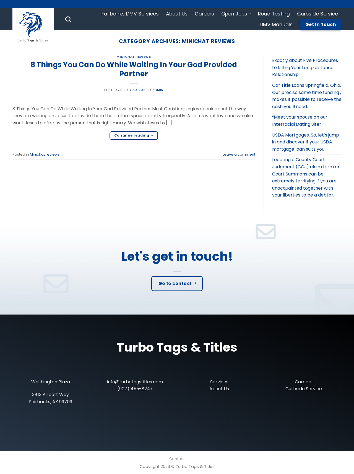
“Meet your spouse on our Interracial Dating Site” (299, 120)
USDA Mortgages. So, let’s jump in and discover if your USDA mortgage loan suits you (305, 142)
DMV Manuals (276, 24)
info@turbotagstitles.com (135, 382)
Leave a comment (239, 154)
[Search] (68, 19)
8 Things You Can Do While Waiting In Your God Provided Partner (134, 69)
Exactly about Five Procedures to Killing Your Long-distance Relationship (305, 67)
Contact (177, 458)
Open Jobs (236, 14)
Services (219, 382)
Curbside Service (317, 14)
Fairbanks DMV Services (130, 14)
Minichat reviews (133, 56)
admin (157, 90)
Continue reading (134, 135)
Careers (204, 14)
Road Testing (274, 14)
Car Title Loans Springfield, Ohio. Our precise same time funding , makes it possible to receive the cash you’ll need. (307, 96)
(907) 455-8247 (135, 389)
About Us (177, 14)
